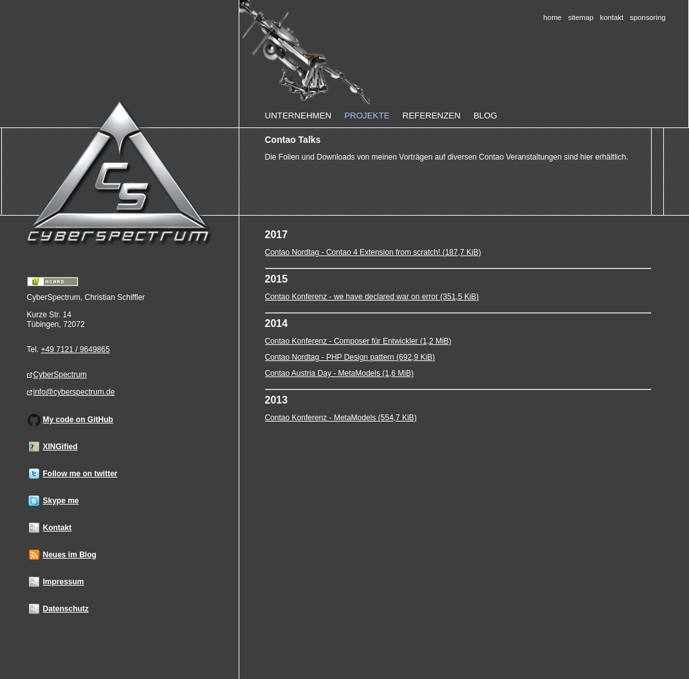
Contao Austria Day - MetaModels (339, 373)
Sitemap (581, 17)
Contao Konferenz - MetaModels (341, 417)
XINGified (60, 446)
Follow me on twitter (80, 473)
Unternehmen (298, 115)
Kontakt (612, 17)
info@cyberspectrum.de (74, 391)
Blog (485, 115)
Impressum (63, 581)
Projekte (366, 115)
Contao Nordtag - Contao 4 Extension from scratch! (373, 252)
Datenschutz (66, 608)
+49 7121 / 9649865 (75, 349)
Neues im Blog (69, 554)
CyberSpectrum (60, 374)
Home (553, 17)
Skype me (61, 500)
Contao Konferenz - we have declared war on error (372, 296)
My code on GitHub (78, 419)
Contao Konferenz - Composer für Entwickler (358, 341)
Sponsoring (647, 17)
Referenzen (432, 115)
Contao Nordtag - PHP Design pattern (350, 357)
